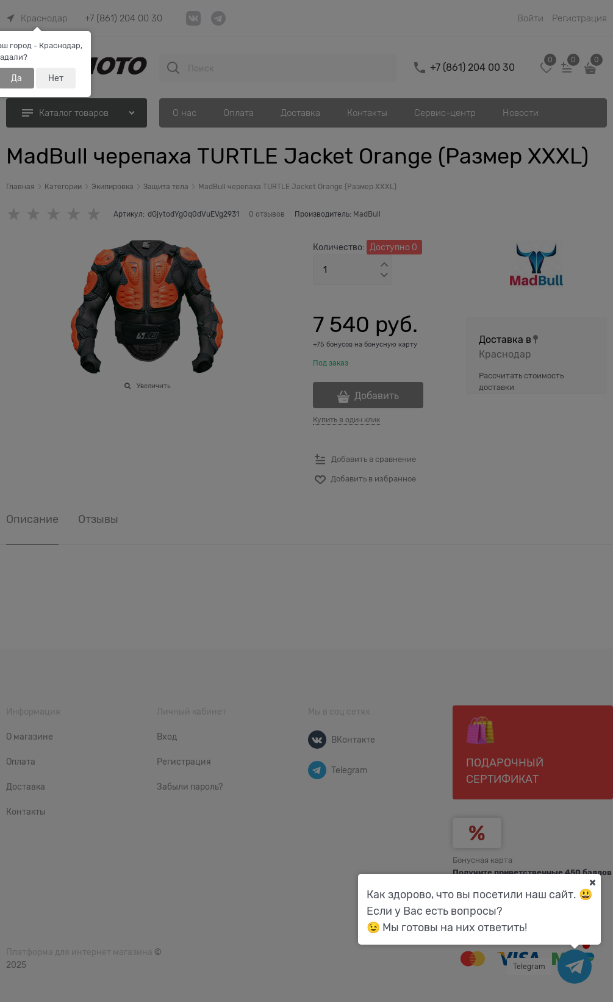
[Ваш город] (592, 882)
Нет (55, 78)
